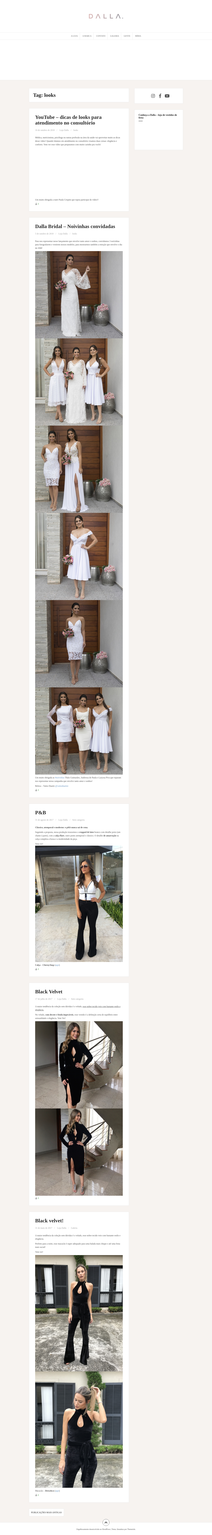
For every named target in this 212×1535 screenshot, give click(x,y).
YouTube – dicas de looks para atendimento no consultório (68, 120)
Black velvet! (49, 1220)
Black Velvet (48, 991)
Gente (127, 36)
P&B (40, 812)
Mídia (138, 36)
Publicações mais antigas (46, 1512)
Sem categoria (78, 820)
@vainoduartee (61, 786)
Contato (100, 36)
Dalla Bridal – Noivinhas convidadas (75, 226)
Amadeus (120, 1529)
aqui (57, 965)
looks (75, 130)
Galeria (114, 36)
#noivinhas (59, 777)
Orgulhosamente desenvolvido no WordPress (93, 1529)
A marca (87, 36)
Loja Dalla (64, 130)
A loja (74, 36)
